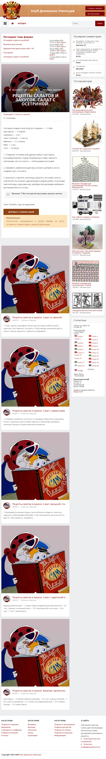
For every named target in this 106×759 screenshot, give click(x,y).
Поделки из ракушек (63, 733)
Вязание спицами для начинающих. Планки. (82, 284)
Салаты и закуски (22, 114)
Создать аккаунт (95, 8)
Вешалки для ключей (12, 44)
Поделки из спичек (62, 730)
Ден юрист (61, 42)
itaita (52, 58)
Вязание (31, 727)
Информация (60, 735)
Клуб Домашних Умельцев (30, 755)
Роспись (5, 735)
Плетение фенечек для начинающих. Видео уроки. (84, 111)
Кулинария (8, 114)
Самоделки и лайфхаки (11, 730)
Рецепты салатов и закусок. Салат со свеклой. (37, 317)
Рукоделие (8, 52)
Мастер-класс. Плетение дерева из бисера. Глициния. (86, 252)
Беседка (22, 23)
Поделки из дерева (9, 724)
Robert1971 (78, 392)
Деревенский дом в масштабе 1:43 (18, 48)
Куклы (30, 733)
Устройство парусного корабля (86, 149)
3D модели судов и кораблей (16, 40)
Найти (100, 23)
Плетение (32, 730)
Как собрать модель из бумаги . (86, 217)
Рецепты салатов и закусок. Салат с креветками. (38, 410)
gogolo (52, 54)
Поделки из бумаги (9, 733)
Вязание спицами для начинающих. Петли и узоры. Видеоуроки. (85, 185)
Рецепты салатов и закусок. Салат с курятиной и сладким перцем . (39, 597)
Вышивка (32, 724)
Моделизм (5, 727)
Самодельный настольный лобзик (87, 310)
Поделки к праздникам (64, 724)
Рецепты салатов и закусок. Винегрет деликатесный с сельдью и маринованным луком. (39, 690)
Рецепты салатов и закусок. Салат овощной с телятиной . (39, 504)
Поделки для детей (62, 727)
